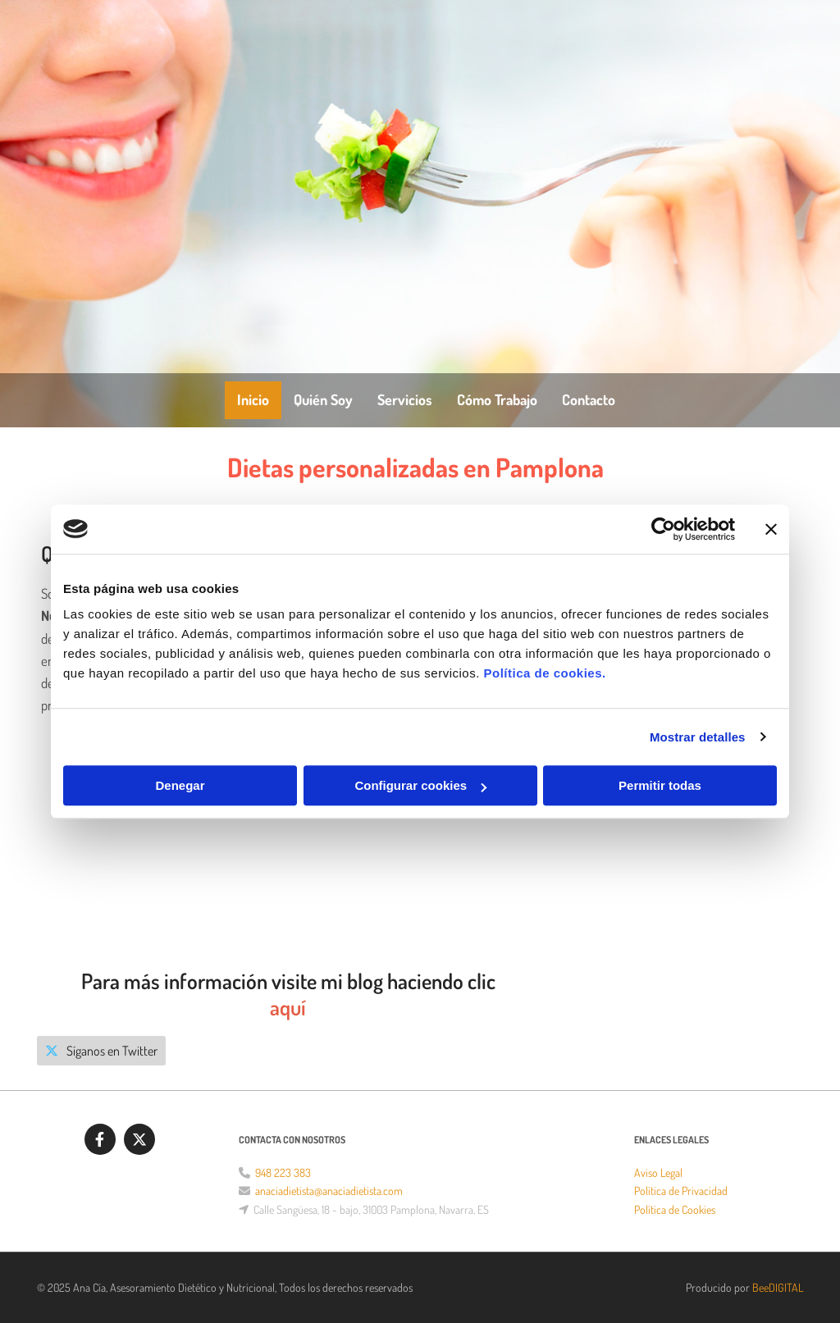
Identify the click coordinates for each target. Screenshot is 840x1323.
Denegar (179, 785)
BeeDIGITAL (777, 1287)
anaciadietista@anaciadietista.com (329, 1191)
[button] (101, 1050)
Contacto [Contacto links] (588, 399)
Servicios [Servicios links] (404, 399)
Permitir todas (660, 785)
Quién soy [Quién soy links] (323, 399)
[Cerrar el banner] (771, 529)
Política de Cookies (674, 1209)
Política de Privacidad (681, 1191)
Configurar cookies (420, 785)
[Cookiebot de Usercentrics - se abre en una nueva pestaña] (663, 529)
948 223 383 (283, 1172)
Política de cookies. (544, 673)
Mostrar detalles (698, 737)
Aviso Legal (658, 1172)
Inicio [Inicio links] (253, 399)
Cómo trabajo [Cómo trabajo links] (497, 399)
